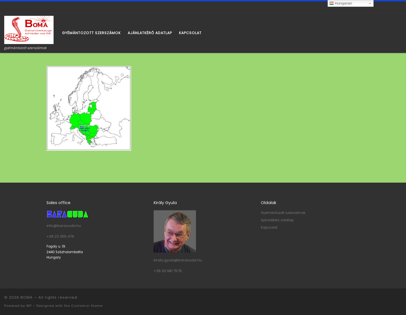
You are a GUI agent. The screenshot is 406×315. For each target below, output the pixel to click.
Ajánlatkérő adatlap (277, 220)
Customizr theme (87, 305)
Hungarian (340, 3)
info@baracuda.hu (64, 225)
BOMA (27, 297)
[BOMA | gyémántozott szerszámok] (29, 29)
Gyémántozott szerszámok (283, 213)
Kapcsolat (269, 227)
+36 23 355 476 (60, 236)
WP (29, 305)
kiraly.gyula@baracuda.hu (178, 260)
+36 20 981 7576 (168, 271)
